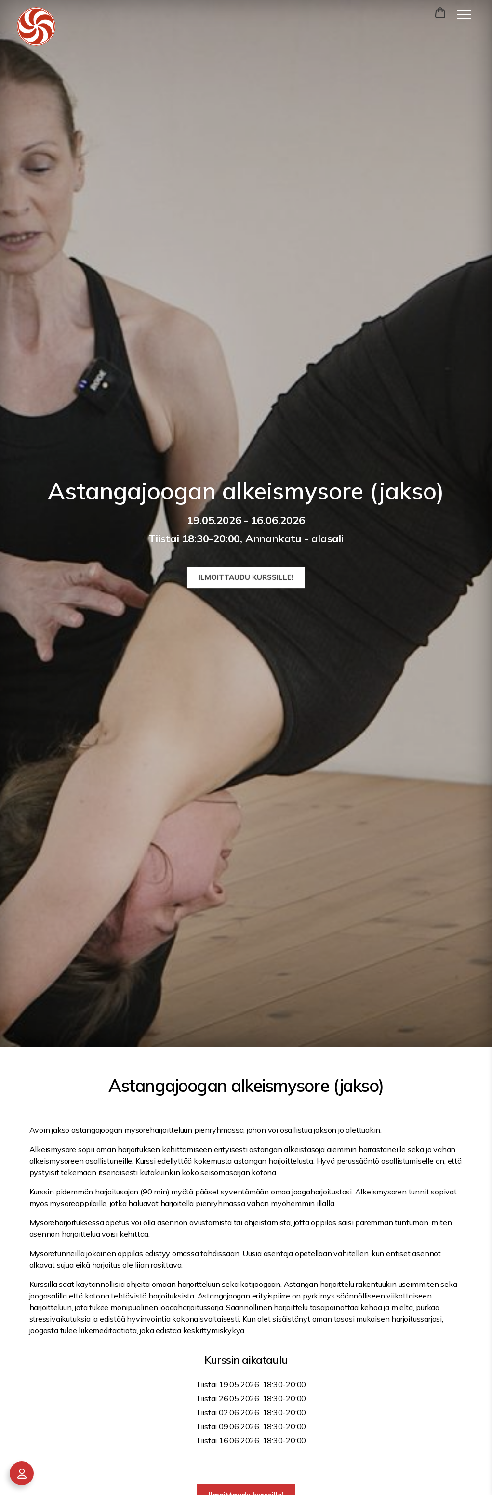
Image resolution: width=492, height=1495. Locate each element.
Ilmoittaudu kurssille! (246, 577)
